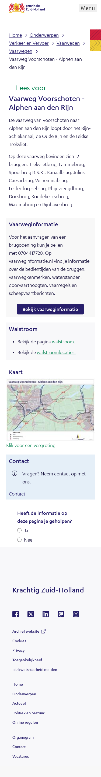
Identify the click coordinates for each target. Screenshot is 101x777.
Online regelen (25, 722)
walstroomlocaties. (56, 352)
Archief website (25, 631)
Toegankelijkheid (27, 659)
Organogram (23, 737)
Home (17, 684)
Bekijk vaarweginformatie (50, 309)
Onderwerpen (24, 693)
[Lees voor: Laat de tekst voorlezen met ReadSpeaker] (27, 88)
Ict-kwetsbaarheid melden (34, 669)
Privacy (18, 650)
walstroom (63, 341)
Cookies (19, 640)
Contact (17, 494)
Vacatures (20, 756)
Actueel (19, 703)
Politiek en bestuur (28, 712)
